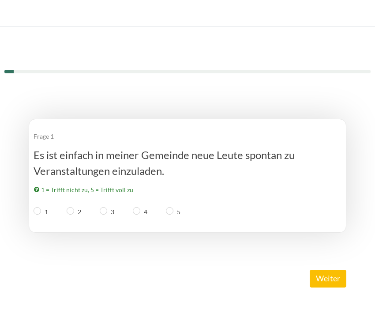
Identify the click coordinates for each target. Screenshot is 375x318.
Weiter (328, 278)
